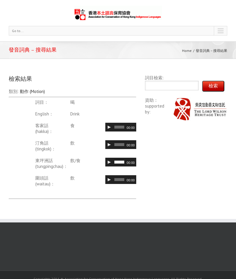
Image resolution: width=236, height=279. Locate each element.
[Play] (109, 127)
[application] (120, 127)
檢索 (213, 85)
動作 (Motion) (32, 91)
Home (187, 50)
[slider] (119, 127)
